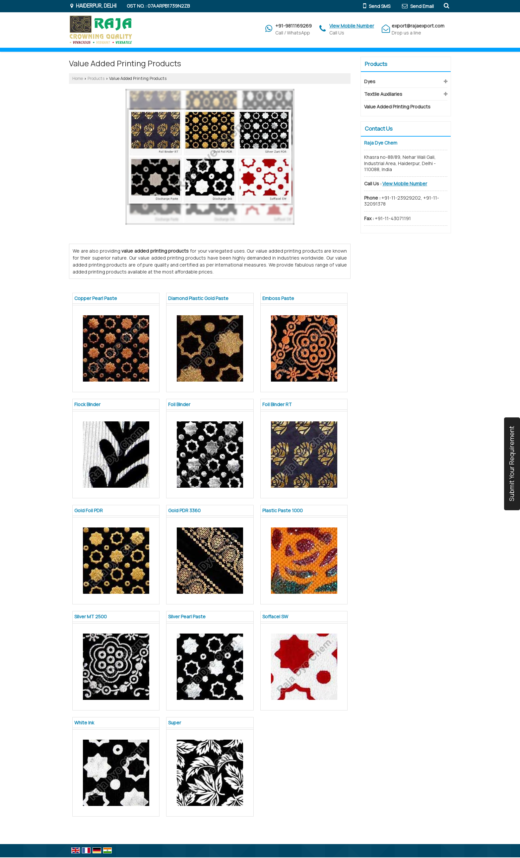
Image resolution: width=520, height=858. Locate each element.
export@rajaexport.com (418, 26)
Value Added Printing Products (397, 106)
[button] (351, 26)
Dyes (369, 81)
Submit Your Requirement (511, 464)
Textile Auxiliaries (383, 94)
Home (77, 78)
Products (96, 78)
